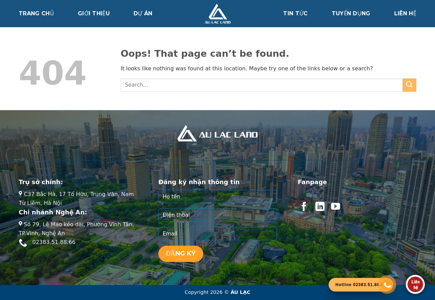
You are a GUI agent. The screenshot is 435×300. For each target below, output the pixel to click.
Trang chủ (36, 13)
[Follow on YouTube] (335, 207)
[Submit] (409, 85)
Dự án (143, 13)
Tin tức (295, 13)
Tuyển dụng (351, 13)
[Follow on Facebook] (303, 207)
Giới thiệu (94, 13)
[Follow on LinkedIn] (319, 207)
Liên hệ (405, 13)
